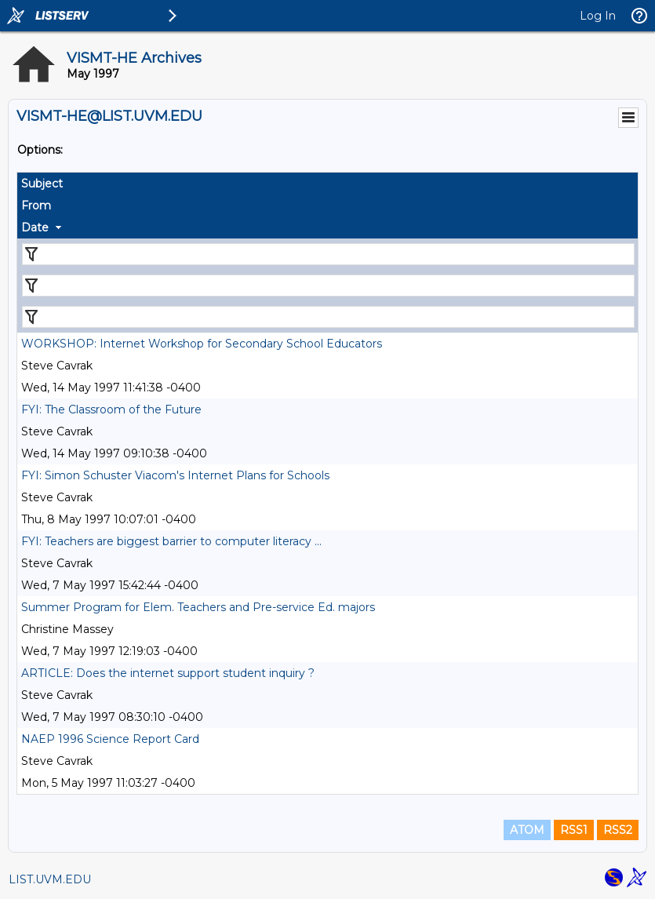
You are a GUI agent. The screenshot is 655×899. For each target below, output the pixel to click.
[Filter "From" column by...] (328, 286)
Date (35, 227)
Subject (42, 184)
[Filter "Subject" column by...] (328, 254)
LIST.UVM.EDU (50, 879)
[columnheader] (327, 184)
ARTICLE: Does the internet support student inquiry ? (168, 673)
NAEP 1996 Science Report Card (110, 739)
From (36, 205)
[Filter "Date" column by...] (328, 317)
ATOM (527, 830)
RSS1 (574, 830)
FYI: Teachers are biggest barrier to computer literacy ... (171, 541)
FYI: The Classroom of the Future (111, 409)
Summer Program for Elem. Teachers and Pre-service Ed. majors (198, 607)
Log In (598, 16)
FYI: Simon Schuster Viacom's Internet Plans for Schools (175, 475)
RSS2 (617, 830)
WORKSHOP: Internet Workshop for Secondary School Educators (201, 344)
